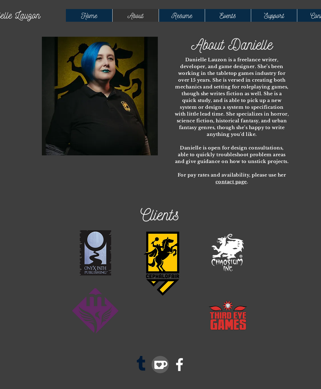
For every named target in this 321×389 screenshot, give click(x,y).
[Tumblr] (141, 364)
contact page (231, 181)
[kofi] (160, 364)
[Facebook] (179, 364)
